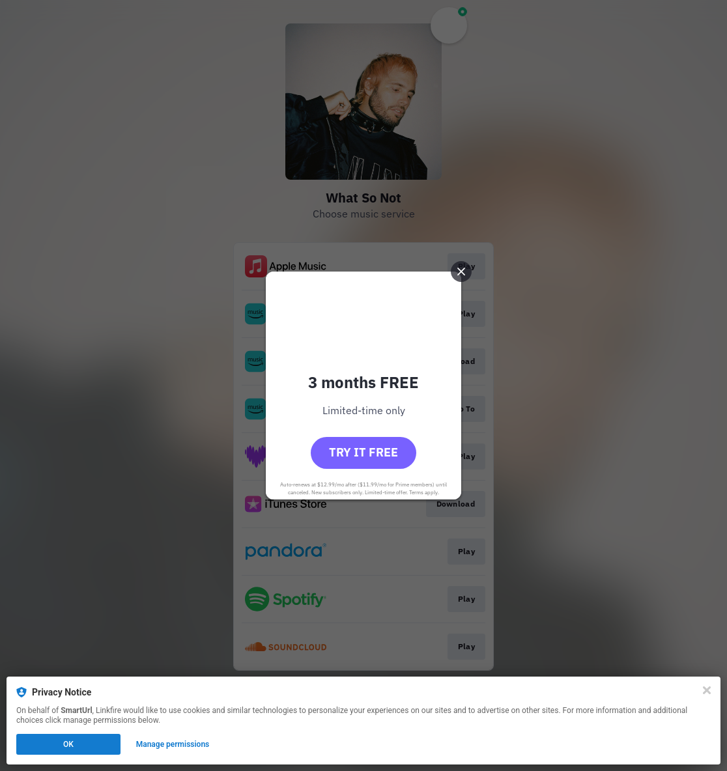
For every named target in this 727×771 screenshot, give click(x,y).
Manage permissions (173, 744)
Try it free (363, 452)
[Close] (706, 690)
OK (68, 744)
